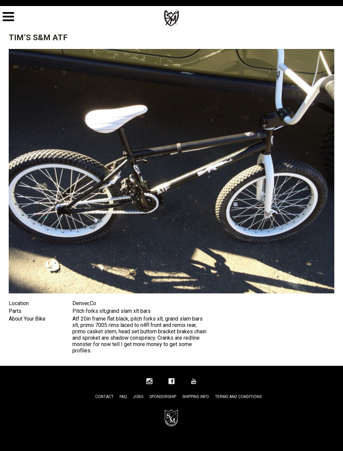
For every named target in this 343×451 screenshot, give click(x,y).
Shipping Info (195, 396)
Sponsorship (162, 396)
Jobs (138, 396)
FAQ (123, 396)
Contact (104, 396)
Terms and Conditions (238, 396)
